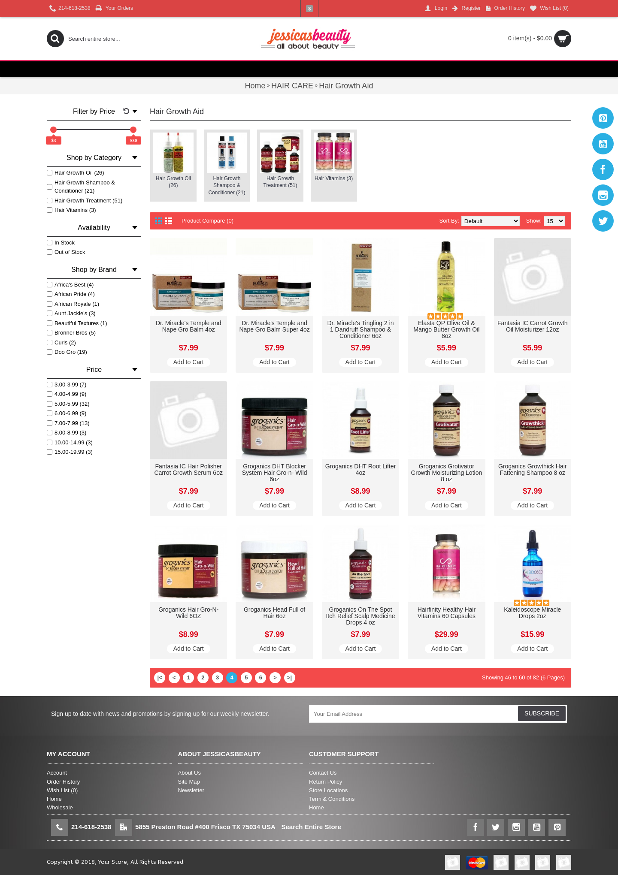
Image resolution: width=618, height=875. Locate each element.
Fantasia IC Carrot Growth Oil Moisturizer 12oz (532, 326)
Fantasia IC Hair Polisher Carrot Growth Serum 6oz (188, 469)
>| (289, 677)
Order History (63, 781)
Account (57, 772)
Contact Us (322, 772)
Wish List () (62, 790)
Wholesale (60, 807)
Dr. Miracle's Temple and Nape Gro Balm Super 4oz (274, 326)
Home (54, 799)
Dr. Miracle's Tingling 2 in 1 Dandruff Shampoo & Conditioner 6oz (360, 330)
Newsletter (191, 790)
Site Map (189, 781)
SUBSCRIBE (541, 713)
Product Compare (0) (207, 220)
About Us (189, 772)
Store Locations (328, 790)
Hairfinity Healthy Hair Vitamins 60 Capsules (447, 612)
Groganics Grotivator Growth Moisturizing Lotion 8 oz (446, 473)
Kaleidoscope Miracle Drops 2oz (532, 612)
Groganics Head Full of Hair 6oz (274, 612)
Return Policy (325, 781)
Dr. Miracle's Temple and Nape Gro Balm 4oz (188, 326)
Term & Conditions (331, 799)
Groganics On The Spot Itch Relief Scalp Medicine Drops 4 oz (360, 616)
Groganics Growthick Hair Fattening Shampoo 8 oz (532, 469)
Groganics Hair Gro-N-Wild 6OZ (188, 612)
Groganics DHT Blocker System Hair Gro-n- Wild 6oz (274, 473)
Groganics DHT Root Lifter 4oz (360, 469)
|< (159, 677)
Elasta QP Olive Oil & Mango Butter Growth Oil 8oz (446, 330)
